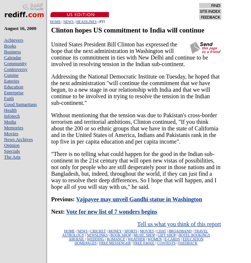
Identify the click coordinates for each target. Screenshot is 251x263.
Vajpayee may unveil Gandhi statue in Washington (139, 199)
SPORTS (130, 231)
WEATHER (136, 239)
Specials (12, 151)
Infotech (12, 116)
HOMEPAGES (85, 243)
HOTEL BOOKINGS (194, 235)
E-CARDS (172, 239)
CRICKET (98, 231)
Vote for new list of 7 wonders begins (111, 212)
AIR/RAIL (76, 239)
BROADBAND (179, 231)
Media (10, 122)
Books (10, 46)
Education (13, 86)
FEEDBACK (188, 243)
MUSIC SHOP (144, 235)
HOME (55, 22)
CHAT (161, 231)
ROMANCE (116, 239)
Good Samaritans (20, 104)
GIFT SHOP (167, 235)
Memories (13, 127)
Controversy (15, 69)
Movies (11, 133)
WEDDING (95, 239)
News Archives (18, 139)
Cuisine (11, 75)
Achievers (13, 40)
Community (15, 63)
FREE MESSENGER (115, 243)
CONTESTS (166, 243)
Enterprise (13, 92)
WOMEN (155, 239)
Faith (9, 98)
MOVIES (147, 231)
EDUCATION (193, 239)
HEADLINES (86, 22)
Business (12, 51)
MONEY (115, 231)
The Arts (12, 157)
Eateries (11, 81)
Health (10, 110)
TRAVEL (201, 231)
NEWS (68, 22)
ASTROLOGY (73, 235)
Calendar (12, 57)
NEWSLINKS (97, 235)
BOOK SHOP (120, 235)
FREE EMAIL (144, 243)
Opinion (12, 145)
